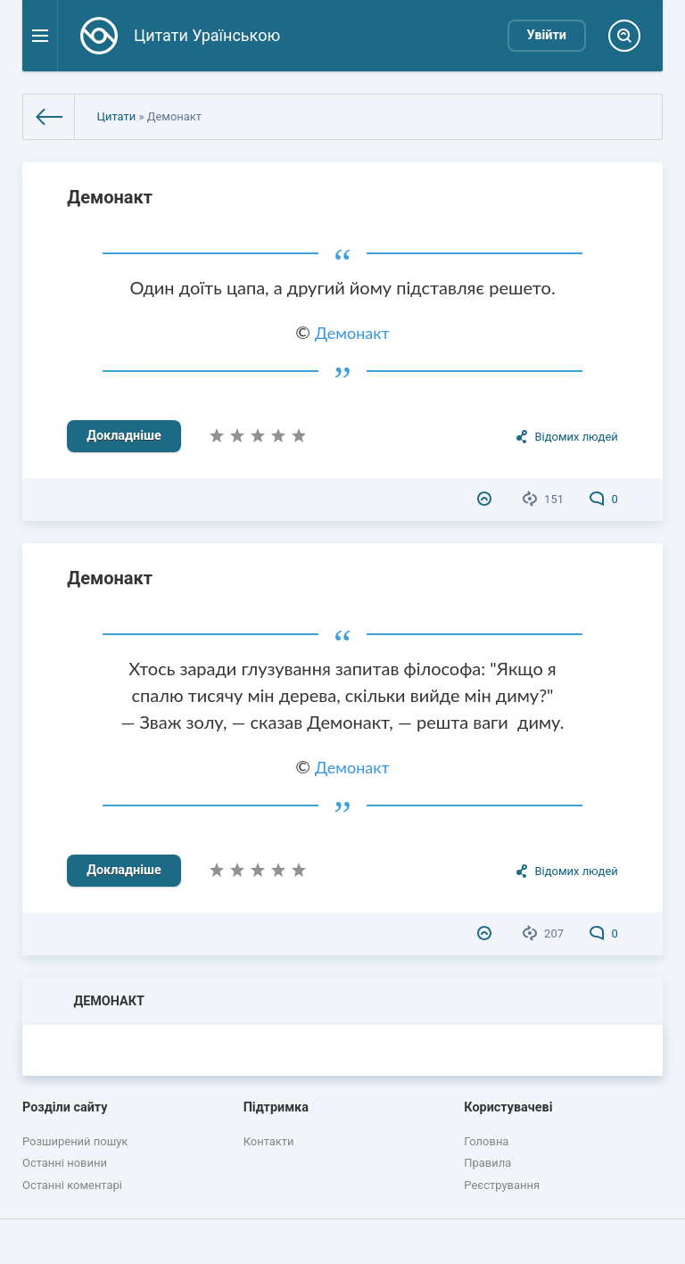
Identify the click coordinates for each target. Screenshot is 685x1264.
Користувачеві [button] (508, 1107)
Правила (487, 1162)
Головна (486, 1141)
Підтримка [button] (276, 1107)
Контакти (268, 1141)
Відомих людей (575, 436)
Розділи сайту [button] (65, 1107)
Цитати (116, 116)
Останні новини (64, 1162)
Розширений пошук (75, 1141)
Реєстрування (502, 1185)
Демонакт (110, 197)
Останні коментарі (72, 1185)
